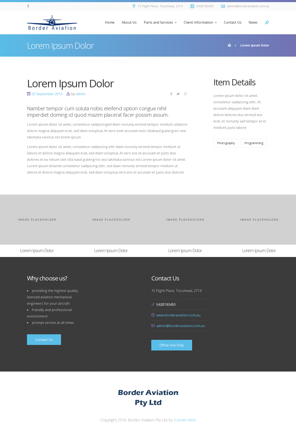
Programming (253, 143)
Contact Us (44, 339)
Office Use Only (172, 345)
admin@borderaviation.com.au (180, 325)
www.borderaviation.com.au (178, 315)
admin (81, 94)
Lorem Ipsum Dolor (70, 83)
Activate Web (185, 419)
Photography (226, 143)
